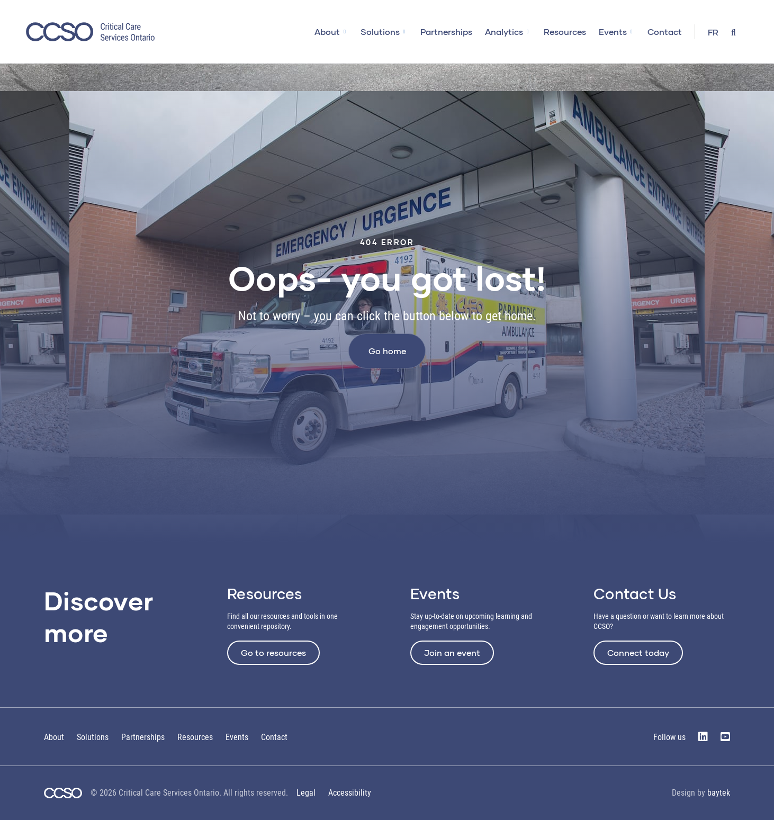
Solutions (380, 31)
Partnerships (446, 31)
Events (613, 31)
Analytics (504, 31)
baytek (718, 793)
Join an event (452, 652)
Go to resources (273, 652)
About (327, 31)
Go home (387, 351)
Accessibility (349, 793)
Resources (565, 31)
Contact (664, 31)
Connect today (638, 652)
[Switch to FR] (713, 33)
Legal (306, 793)
